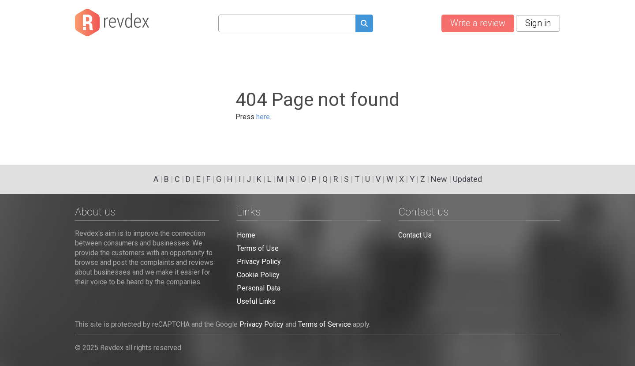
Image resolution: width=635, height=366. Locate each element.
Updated (467, 179)
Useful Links (256, 301)
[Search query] (286, 23)
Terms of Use (258, 248)
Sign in (538, 23)
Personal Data (258, 288)
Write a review (477, 23)
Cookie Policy (258, 275)
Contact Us (415, 235)
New (439, 179)
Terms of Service (324, 324)
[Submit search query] (364, 24)
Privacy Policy (259, 261)
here (263, 117)
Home (246, 235)
